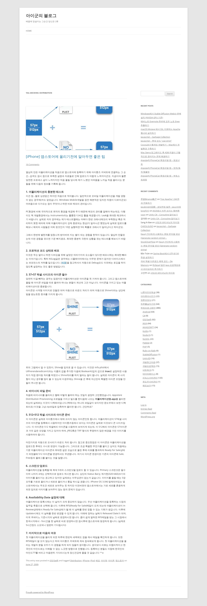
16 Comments (32, 164)
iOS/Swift (54, 560)
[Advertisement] (103, 59)
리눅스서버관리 (150, 377)
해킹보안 (147, 385)
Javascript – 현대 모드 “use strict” (156, 140)
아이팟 (104, 560)
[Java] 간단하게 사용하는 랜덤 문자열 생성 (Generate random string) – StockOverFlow (160, 238)
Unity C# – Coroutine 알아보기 (163, 214)
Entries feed (146, 408)
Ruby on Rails (149, 350)
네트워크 (147, 370)
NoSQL (146, 338)
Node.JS (146, 335)
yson (143, 214)
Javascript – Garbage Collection (155, 136)
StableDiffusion (150, 354)
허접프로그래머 (148, 307)
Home (29, 30)
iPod (92, 560)
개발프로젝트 (149, 366)
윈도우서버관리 (150, 381)
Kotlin (145, 331)
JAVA (145, 323)
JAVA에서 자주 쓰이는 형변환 (166, 210)
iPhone (86, 560)
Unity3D (146, 358)
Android (146, 311)
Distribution (76, 560)
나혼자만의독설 (148, 292)
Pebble (146, 342)
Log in (144, 405)
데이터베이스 (149, 373)
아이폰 (111, 560)
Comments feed (148, 412)
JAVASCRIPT (148, 327)
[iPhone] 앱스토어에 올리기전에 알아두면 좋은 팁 (65, 156)
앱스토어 (119, 560)
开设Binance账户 (149, 199)
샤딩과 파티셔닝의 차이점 (167, 222)
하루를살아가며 (148, 304)
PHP (145, 346)
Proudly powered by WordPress (40, 592)
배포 (98, 560)
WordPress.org (148, 416)
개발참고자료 (149, 362)
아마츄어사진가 (148, 296)
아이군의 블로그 (41, 15)
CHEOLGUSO (147, 226)
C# (144, 315)
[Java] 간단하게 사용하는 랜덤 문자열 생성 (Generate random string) (160, 245)
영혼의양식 (146, 300)
